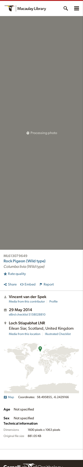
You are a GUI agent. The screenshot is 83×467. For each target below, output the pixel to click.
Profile (53, 301)
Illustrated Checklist (58, 334)
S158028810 (27, 314)
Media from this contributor (27, 301)
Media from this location (25, 334)
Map (9, 397)
